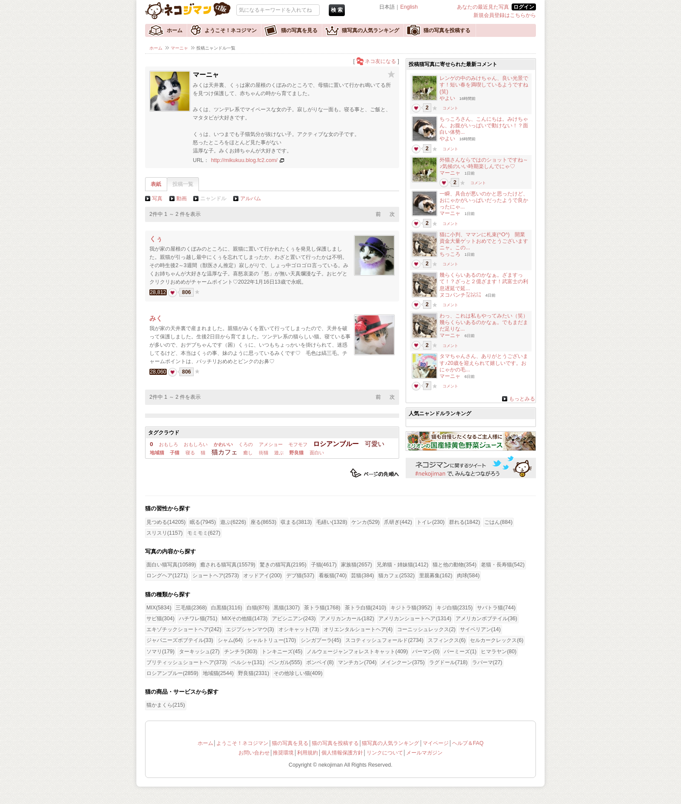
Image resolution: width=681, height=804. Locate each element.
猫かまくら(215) (165, 705)
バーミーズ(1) (460, 651)
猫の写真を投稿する (446, 30)
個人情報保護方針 (342, 753)
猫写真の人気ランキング (370, 30)
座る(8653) (264, 522)
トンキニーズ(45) (281, 651)
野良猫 (296, 452)
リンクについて (385, 753)
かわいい (223, 444)
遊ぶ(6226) (233, 522)
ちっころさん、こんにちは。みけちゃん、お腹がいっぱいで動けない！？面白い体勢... (484, 125)
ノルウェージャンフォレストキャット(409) (357, 651)
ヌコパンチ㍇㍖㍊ (460, 295)
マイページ (436, 743)
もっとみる (522, 399)
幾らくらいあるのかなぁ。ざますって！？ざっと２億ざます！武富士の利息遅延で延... (484, 281)
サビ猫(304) (160, 618)
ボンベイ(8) (320, 662)
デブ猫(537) (300, 575)
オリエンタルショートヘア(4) (358, 629)
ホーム (174, 30)
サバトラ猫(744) (496, 608)
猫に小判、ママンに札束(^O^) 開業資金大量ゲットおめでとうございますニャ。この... (484, 241)
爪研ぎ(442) (398, 522)
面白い (317, 452)
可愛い (374, 443)
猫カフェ (225, 452)
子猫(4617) (324, 565)
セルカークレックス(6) (496, 640)
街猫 (263, 452)
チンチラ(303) (241, 651)
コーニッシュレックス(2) (426, 629)
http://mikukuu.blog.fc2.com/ (244, 160)
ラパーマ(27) (487, 662)
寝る (190, 452)
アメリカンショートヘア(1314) (414, 618)
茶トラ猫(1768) (322, 608)
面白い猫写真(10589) (171, 565)
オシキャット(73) (298, 629)
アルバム (250, 198)
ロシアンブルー (336, 443)
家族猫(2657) (356, 565)
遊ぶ (279, 452)
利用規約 (307, 753)
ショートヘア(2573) (215, 575)
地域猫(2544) (218, 673)
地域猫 (157, 452)
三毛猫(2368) (191, 608)
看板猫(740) (333, 575)
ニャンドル (213, 198)
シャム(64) (230, 640)
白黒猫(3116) (226, 608)
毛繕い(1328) (331, 522)
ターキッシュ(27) (199, 651)
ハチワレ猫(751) (198, 618)
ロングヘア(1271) (167, 575)
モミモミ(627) (204, 533)
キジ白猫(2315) (454, 608)
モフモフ (297, 444)
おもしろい (196, 444)
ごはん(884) (498, 522)
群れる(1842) (464, 522)
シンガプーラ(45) (321, 640)
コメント (450, 108)
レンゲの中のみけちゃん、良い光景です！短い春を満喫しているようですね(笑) (484, 84)
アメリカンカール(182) (347, 618)
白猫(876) (258, 608)
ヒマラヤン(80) (498, 651)
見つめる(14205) (165, 522)
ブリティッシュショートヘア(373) (186, 662)
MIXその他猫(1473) (245, 618)
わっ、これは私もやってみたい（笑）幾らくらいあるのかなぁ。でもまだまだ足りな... (484, 322)
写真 (157, 198)
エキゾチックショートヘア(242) (183, 629)
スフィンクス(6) (447, 640)
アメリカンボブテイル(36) (486, 618)
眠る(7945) (203, 522)
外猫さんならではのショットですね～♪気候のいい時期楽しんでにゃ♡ (484, 163)
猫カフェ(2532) (396, 575)
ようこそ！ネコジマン (231, 30)
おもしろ (168, 444)
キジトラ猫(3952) (411, 608)
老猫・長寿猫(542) (503, 565)
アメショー (271, 444)
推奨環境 (283, 753)
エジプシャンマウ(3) (250, 629)
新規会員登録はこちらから (504, 15)
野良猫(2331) (253, 673)
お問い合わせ (254, 753)
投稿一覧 (182, 184)
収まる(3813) (296, 522)
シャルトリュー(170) (271, 640)
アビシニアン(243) (294, 618)
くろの (245, 444)
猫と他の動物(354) (454, 565)
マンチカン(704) (357, 662)
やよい (447, 98)
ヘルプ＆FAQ (468, 743)
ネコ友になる (380, 61)
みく (155, 318)
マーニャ (179, 48)
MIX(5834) (158, 608)
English (408, 7)
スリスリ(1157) (164, 533)
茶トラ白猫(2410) (366, 608)
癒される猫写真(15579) (227, 565)
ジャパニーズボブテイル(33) (179, 640)
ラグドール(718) (448, 662)
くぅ (155, 238)
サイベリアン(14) (480, 629)
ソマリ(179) (160, 651)
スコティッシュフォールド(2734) (384, 640)
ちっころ (450, 254)
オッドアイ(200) (262, 575)
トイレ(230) (431, 522)
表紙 (156, 184)
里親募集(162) (436, 575)
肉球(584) (468, 575)
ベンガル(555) (285, 662)
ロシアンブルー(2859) (172, 673)
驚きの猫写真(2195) (283, 565)
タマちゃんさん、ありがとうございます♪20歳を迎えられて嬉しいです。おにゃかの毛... (484, 362)
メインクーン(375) (403, 662)
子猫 (174, 452)
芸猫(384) (362, 575)
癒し (248, 452)
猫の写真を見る (299, 30)
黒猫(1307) (287, 608)
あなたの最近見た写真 (483, 7)
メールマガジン (424, 753)
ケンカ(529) (365, 522)
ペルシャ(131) (247, 662)
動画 (181, 198)
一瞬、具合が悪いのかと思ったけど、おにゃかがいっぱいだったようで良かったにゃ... (484, 200)
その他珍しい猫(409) (298, 673)
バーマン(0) (426, 651)
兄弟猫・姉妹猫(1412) (403, 565)
